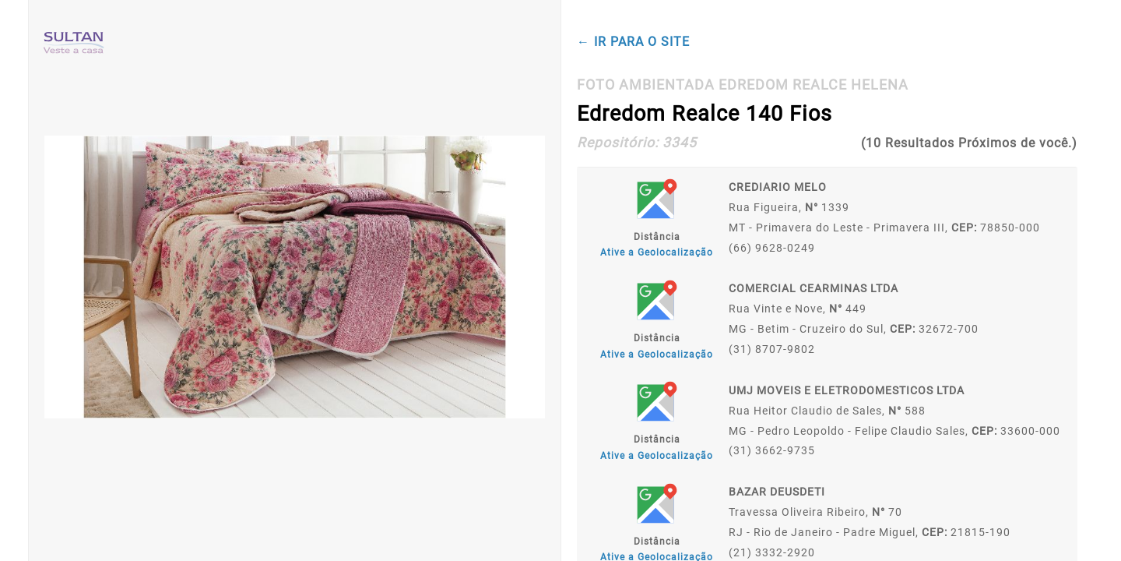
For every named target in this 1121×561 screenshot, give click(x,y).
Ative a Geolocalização (656, 252)
